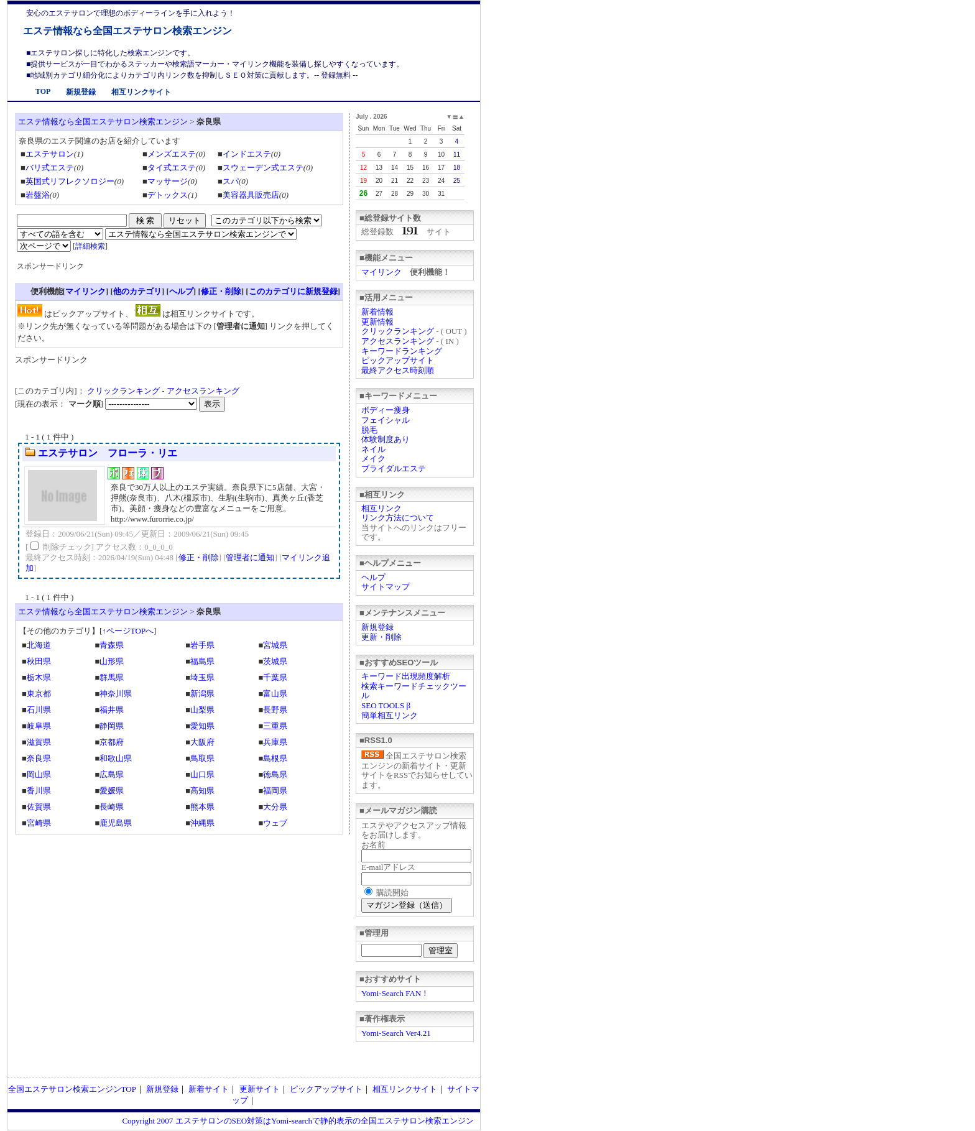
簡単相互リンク (389, 715)
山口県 (202, 774)
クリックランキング (397, 331)
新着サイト (208, 1089)
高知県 (202, 790)
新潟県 (202, 693)
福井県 (111, 709)
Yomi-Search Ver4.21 (396, 1033)
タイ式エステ (171, 167)
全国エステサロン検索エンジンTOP (72, 1089)
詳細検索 (90, 246)
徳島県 (275, 774)
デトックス (167, 195)
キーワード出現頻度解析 (405, 676)
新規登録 (81, 92)
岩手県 (202, 645)
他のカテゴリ (137, 291)
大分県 (275, 806)
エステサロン (49, 154)
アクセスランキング (397, 341)
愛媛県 (111, 790)
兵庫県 (275, 742)
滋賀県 (39, 742)
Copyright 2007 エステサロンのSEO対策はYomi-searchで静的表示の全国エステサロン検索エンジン (298, 1120)
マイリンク (381, 272)
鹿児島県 (115, 823)
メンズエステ (171, 154)
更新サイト (259, 1089)
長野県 (275, 709)
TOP (42, 91)
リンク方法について (397, 517)
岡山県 (39, 774)
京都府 (111, 742)
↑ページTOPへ (128, 630)
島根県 (275, 758)
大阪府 (202, 742)
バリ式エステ (49, 167)
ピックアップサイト (397, 360)
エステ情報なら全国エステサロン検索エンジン (127, 30)
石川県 (39, 709)
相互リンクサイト (141, 92)
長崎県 (111, 806)
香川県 (39, 790)
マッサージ (167, 181)
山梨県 (202, 709)
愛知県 (202, 726)
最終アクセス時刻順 (397, 370)
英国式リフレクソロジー (69, 181)
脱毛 (369, 430)
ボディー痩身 (385, 410)
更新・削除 (381, 637)
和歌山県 (115, 758)
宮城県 (275, 645)
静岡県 (111, 726)
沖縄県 (202, 823)
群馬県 (111, 677)
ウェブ (275, 823)
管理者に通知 (250, 557)
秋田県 (39, 661)
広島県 (111, 774)
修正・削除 (221, 291)
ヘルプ (373, 577)
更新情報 (377, 321)
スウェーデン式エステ (263, 167)
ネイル (373, 449)
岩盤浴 (37, 195)
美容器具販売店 (251, 195)
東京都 (39, 693)
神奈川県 (115, 693)
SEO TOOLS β (385, 705)
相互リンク (381, 508)
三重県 (275, 726)
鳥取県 (202, 758)
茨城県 (275, 661)
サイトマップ (385, 586)
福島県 (202, 661)
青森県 (111, 645)
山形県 (111, 661)
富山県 (275, 693)
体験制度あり (385, 439)
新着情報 (377, 311)
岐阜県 (39, 726)
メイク (373, 458)
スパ (231, 181)
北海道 (39, 645)
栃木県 (39, 677)
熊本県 (202, 806)
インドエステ (247, 154)
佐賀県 (39, 806)
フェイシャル (385, 420)
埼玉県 (202, 677)
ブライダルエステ (393, 468)
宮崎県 (39, 823)
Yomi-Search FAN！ (395, 993)
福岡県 (275, 790)
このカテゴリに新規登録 (293, 291)
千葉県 (275, 677)
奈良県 (39, 758)
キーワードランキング (401, 351)
